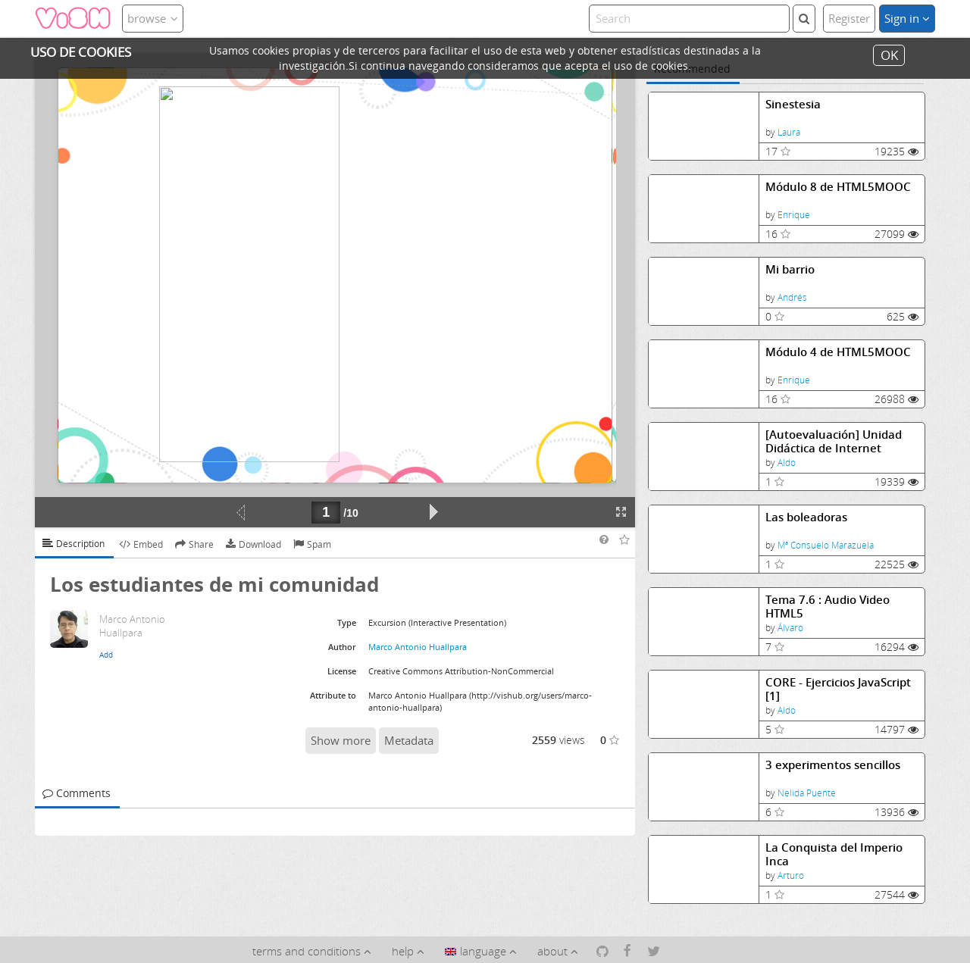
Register (849, 18)
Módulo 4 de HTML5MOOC (838, 352)
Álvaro (790, 627)
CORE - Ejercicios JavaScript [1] (838, 689)
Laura (789, 132)
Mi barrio (790, 269)
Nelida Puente (807, 792)
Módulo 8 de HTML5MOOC (838, 187)
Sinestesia (793, 104)
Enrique (794, 214)
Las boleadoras (806, 517)
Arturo (791, 875)
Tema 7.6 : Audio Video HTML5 (827, 606)
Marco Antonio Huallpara (417, 646)
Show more (341, 740)
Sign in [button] (907, 18)
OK (889, 55)
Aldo (787, 462)
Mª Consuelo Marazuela (826, 545)
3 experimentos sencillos (832, 765)
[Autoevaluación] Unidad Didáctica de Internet (833, 441)
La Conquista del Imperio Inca (834, 854)
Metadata (408, 740)
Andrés (792, 297)
